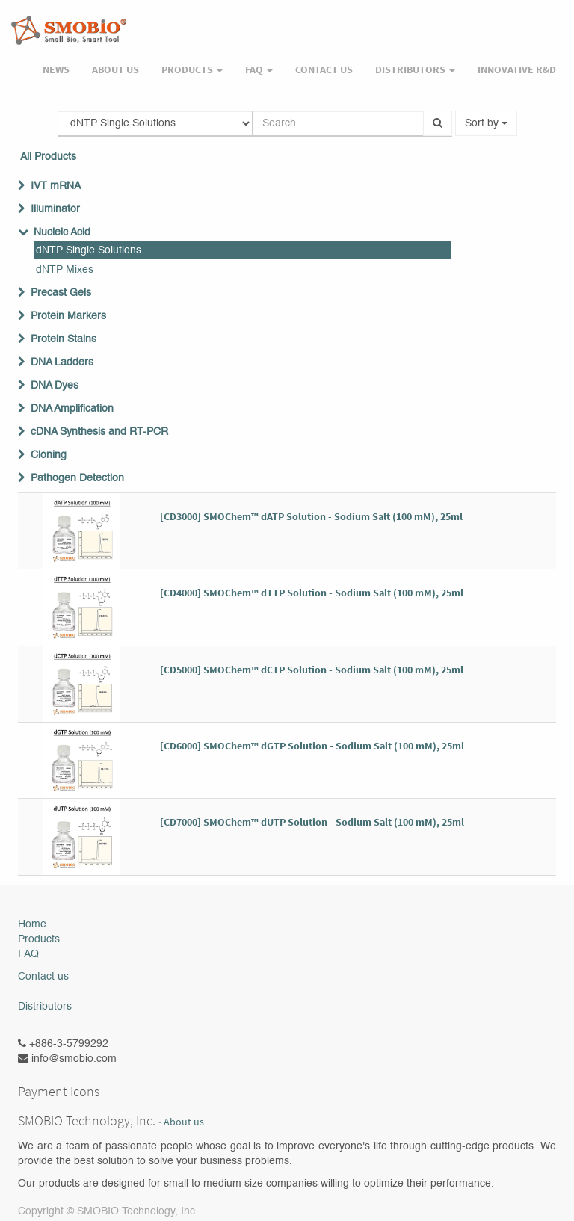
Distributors (45, 1006)
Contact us (43, 976)
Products (39, 939)
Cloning (49, 455)
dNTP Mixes (64, 270)
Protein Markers (68, 316)
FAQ (28, 954)
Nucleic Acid (62, 232)
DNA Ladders (62, 362)
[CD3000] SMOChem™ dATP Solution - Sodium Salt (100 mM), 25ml (311, 516)
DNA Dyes (54, 385)
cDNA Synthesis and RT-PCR (99, 432)
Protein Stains (63, 339)
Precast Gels (61, 293)
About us (184, 1122)
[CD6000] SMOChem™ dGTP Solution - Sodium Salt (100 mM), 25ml (312, 745)
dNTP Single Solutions (88, 250)
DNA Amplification (72, 409)
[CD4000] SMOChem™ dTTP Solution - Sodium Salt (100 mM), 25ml (311, 592)
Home (32, 924)
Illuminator (55, 209)
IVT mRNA (56, 186)
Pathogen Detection (77, 478)
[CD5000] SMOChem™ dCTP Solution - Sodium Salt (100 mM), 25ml (311, 669)
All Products (48, 157)
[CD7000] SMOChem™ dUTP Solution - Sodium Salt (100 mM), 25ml (312, 822)
